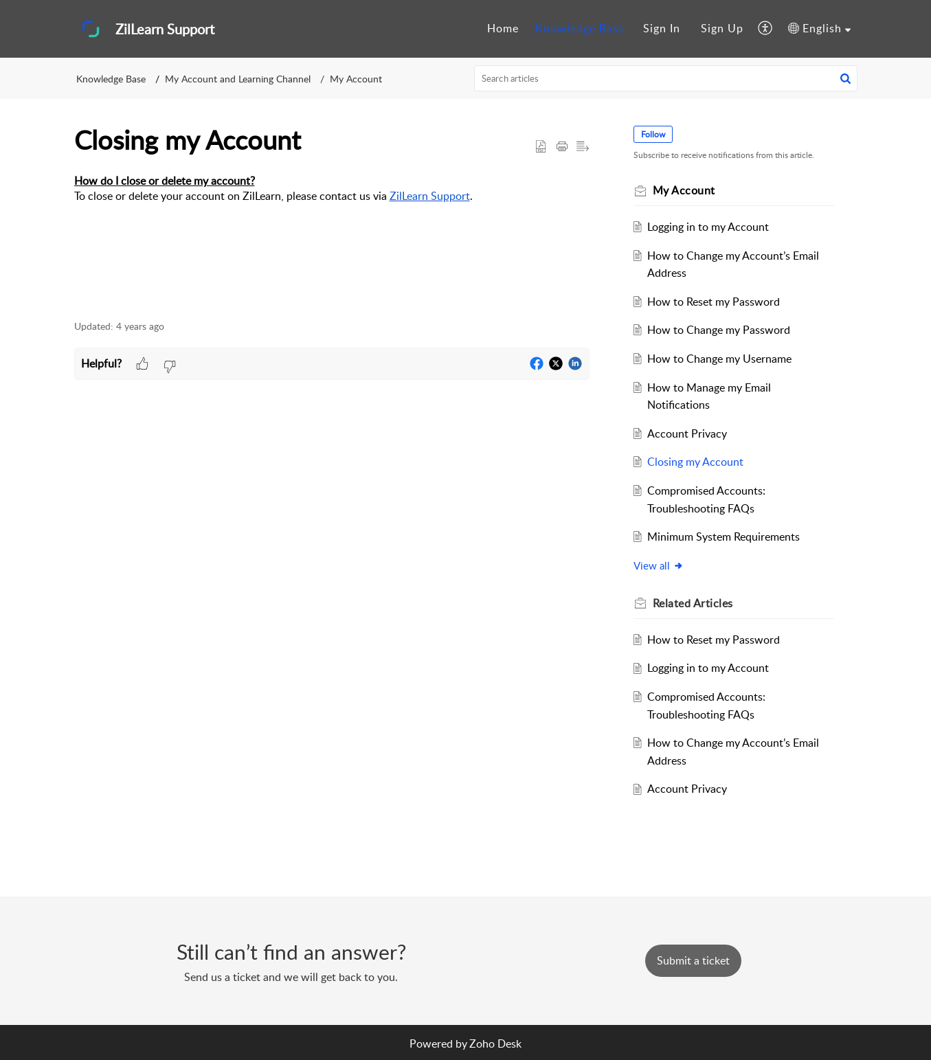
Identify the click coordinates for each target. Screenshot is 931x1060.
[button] (765, 29)
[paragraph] (332, 197)
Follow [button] (653, 134)
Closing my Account (695, 461)
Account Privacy (687, 433)
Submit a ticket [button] (693, 960)
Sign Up (722, 28)
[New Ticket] (693, 960)
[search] (665, 78)
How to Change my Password (718, 329)
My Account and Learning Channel (238, 78)
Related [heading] (693, 603)
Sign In (661, 28)
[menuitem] (503, 29)
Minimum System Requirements (723, 536)
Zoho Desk (495, 1043)
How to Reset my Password (713, 301)
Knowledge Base (580, 28)
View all (658, 565)
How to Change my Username (719, 358)
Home (503, 28)
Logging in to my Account (708, 226)
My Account (356, 78)
